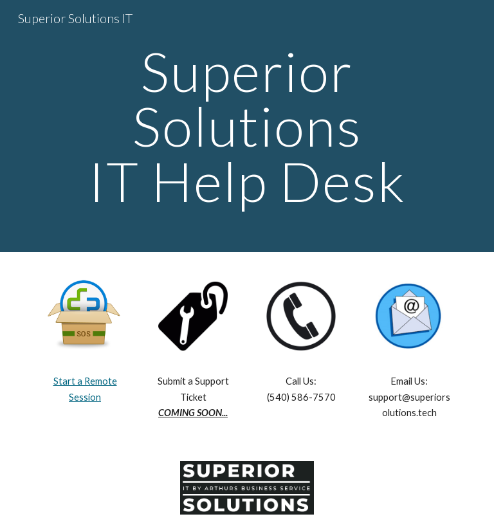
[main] (246, 126)
